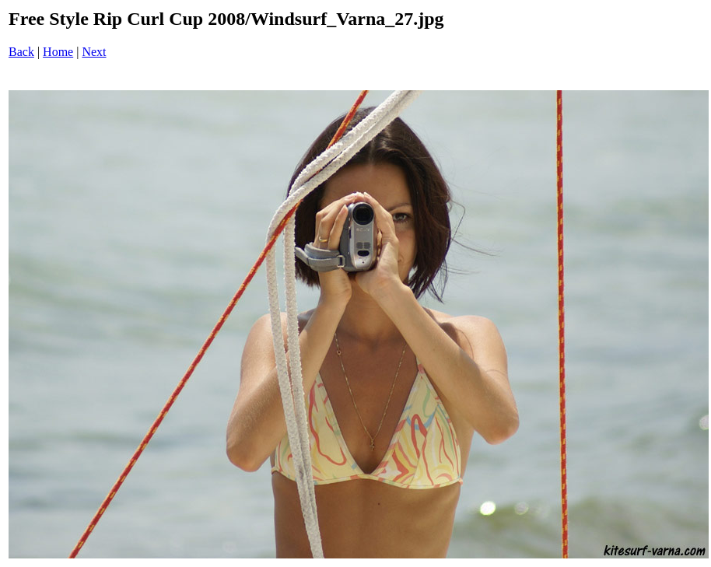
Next (94, 51)
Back (21, 51)
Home (58, 51)
